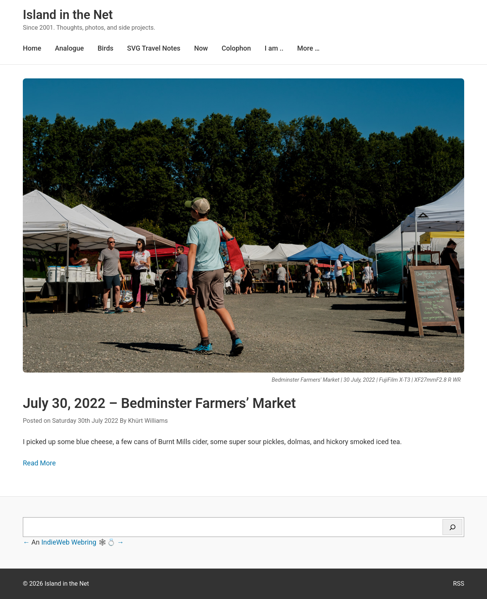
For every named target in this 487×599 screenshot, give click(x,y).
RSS (458, 583)
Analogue (69, 48)
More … (308, 48)
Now (201, 48)
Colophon (236, 48)
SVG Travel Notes (153, 48)
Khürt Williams (148, 420)
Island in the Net (68, 15)
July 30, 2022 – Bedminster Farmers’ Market (159, 403)
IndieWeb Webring (69, 542)
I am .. (274, 48)
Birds (105, 48)
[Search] (452, 527)
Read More (39, 463)
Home (32, 48)
